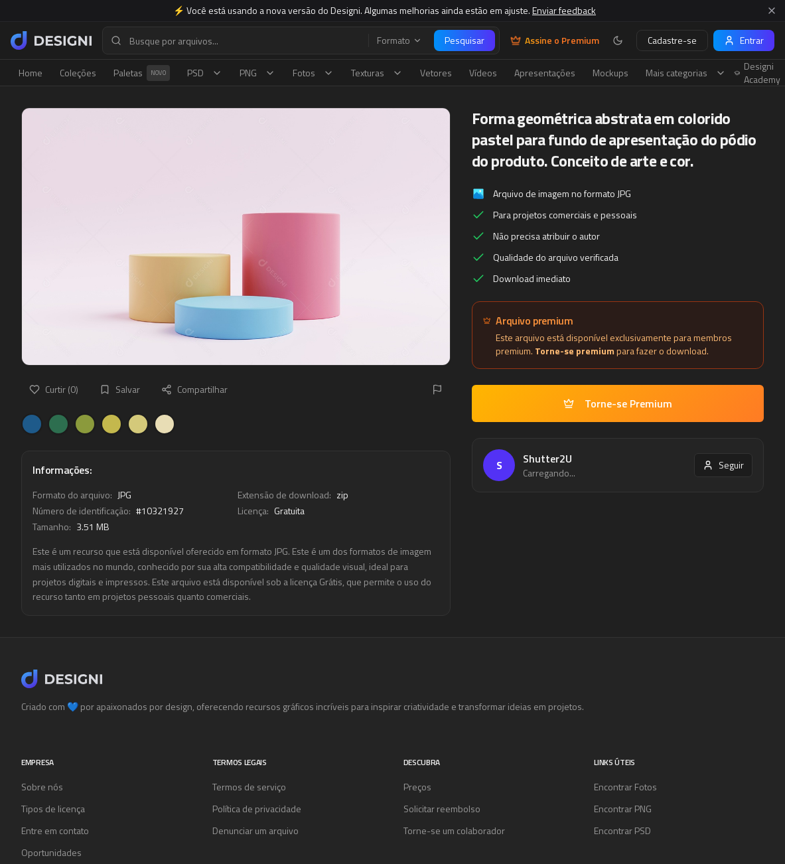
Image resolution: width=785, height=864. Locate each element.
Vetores (436, 73)
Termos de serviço (249, 787)
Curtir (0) (53, 389)
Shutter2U (547, 459)
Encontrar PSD (622, 830)
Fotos (313, 73)
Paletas (141, 73)
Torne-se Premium (617, 403)
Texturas (377, 73)
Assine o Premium (554, 40)
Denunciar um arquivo (255, 830)
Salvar (120, 389)
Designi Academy (757, 73)
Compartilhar (194, 389)
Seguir (723, 465)
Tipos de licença (53, 809)
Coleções (78, 73)
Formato (399, 40)
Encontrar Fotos (625, 787)
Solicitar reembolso (441, 809)
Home (30, 73)
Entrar (744, 40)
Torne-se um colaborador (454, 830)
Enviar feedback (564, 10)
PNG (257, 73)
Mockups (610, 73)
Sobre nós (42, 787)
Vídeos (483, 73)
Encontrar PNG (623, 809)
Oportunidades (51, 852)
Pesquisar (464, 40)
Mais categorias (686, 73)
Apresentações (544, 73)
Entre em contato (55, 830)
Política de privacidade (256, 809)
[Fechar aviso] (772, 11)
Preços (417, 787)
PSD (204, 73)
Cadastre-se (672, 40)
